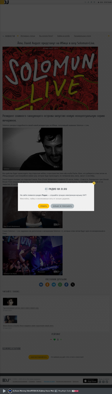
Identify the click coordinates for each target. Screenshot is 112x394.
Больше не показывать (62, 206)
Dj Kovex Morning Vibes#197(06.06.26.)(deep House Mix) (33, 391)
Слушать (43, 206)
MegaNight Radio (65, 391)
